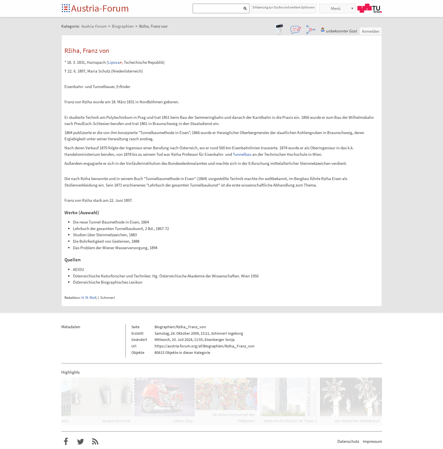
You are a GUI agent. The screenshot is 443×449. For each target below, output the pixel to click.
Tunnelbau (242, 154)
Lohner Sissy (183, 420)
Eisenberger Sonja (219, 339)
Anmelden (370, 31)
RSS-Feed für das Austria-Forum (95, 441)
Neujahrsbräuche (116, 420)
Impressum (372, 441)
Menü (335, 8)
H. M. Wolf (88, 297)
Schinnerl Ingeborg (227, 333)
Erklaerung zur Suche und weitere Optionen (284, 7)
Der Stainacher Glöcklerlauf (357, 420)
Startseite (66, 9)
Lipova (114, 62)
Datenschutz (348, 441)
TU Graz (369, 8)
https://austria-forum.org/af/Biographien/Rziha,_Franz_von (205, 346)
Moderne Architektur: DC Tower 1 (290, 420)
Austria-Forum (100, 8)
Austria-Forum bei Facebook (65, 441)
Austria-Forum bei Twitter (80, 441)
